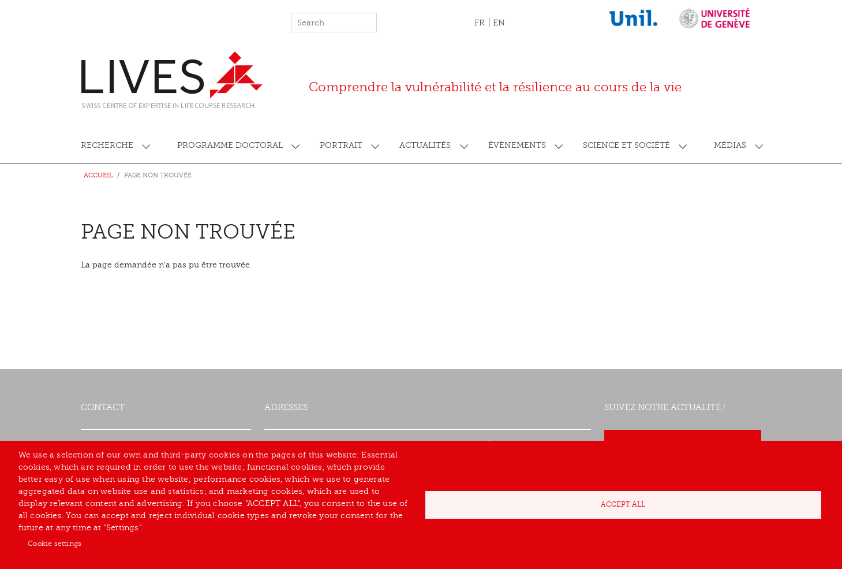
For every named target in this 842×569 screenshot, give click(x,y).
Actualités (425, 145)
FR (479, 22)
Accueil (98, 175)
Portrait (341, 145)
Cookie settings (54, 544)
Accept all (623, 504)
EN (499, 22)
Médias (730, 145)
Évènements (517, 145)
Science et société (626, 145)
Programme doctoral (230, 145)
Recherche (107, 145)
